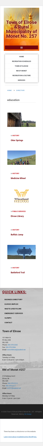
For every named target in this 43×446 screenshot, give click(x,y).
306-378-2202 (13, 345)
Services (21, 80)
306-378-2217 (11, 386)
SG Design (28, 414)
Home (21, 57)
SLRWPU (8, 318)
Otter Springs (17, 140)
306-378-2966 (11, 347)
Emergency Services (14, 313)
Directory (20, 90)
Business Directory (13, 299)
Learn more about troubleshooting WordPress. (20, 437)
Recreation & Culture (21, 75)
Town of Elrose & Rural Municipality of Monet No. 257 (21, 29)
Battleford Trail (18, 272)
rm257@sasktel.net (14, 388)
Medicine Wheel (18, 178)
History (15, 135)
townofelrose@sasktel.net (16, 350)
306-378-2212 (13, 383)
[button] (21, 47)
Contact (8, 322)
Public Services (19, 211)
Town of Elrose (21, 66)
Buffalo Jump (17, 234)
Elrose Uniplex (11, 304)
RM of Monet (21, 71)
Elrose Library (17, 216)
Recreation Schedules (21, 61)
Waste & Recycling (13, 309)
